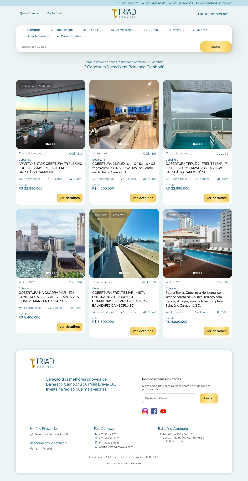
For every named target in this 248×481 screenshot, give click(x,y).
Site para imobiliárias (124, 463)
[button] (199, 30)
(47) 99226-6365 (181, 3)
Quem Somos (29, 13)
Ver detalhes (69, 198)
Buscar (215, 46)
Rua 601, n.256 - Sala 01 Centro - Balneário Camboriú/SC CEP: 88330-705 (181, 437)
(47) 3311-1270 (128, 3)
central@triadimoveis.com (214, 2)
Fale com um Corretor (213, 13)
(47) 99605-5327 (154, 3)
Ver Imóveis (54, 13)
